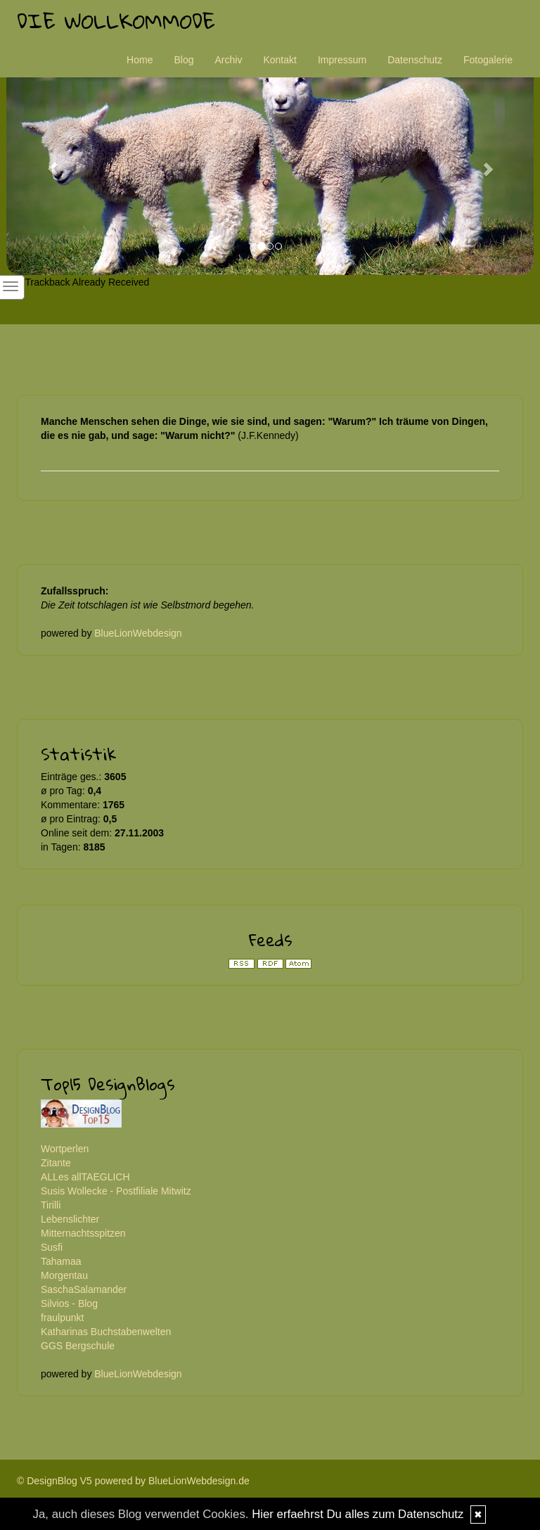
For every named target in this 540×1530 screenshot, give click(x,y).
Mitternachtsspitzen (83, 1233)
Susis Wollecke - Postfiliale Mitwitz (116, 1191)
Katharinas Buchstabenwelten (106, 1331)
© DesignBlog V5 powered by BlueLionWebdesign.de (133, 1480)
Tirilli (50, 1205)
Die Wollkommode (116, 20)
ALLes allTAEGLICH (85, 1176)
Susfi (52, 1247)
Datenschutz (414, 59)
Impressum (342, 59)
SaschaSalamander (84, 1289)
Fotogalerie (488, 59)
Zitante (56, 1162)
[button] (46, 162)
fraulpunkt (62, 1317)
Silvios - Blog (69, 1303)
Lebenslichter (70, 1219)
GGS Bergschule (78, 1345)
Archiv (229, 59)
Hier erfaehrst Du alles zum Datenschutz (357, 1514)
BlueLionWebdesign (137, 633)
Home (140, 59)
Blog (183, 59)
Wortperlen (65, 1148)
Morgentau (64, 1275)
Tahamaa (61, 1261)
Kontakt (279, 59)
